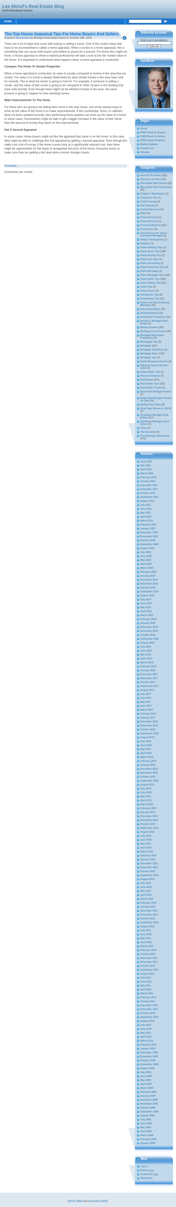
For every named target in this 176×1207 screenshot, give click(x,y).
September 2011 (149, 970)
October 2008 (147, 1107)
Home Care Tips (149, 259)
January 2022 (147, 481)
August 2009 (147, 1068)
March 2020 (146, 568)
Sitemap (145, 152)
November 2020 (149, 536)
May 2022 (145, 465)
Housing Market (149, 313)
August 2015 (147, 784)
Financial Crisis (149, 217)
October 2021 (147, 493)
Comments (149, 1174)
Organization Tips (150, 372)
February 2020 (148, 572)
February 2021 (148, 524)
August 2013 (147, 879)
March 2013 (146, 899)
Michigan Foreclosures (153, 331)
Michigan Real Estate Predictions (152, 336)
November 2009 (149, 1056)
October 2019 (147, 587)
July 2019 (145, 599)
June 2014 (146, 840)
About (143, 128)
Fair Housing (147, 205)
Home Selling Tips (150, 283)
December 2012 (149, 910)
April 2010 (146, 1036)
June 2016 (146, 745)
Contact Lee (147, 148)
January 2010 (147, 1048)
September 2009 (149, 1064)
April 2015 (146, 800)
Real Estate (22, 37)
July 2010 (145, 1025)
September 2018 (149, 639)
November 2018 (149, 631)
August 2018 (147, 643)
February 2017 (148, 713)
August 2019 (147, 595)
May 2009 (145, 1080)
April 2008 (146, 1131)
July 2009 (145, 1072)
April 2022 (146, 469)
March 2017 (146, 709)
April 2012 (146, 942)
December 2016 (149, 721)
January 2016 (147, 765)
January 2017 (147, 717)
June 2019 (146, 603)
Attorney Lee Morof (151, 179)
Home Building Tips (151, 247)
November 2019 (149, 583)
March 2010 (146, 1040)
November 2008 (149, 1103)
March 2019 (146, 615)
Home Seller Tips (150, 279)
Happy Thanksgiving (151, 239)
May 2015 (145, 796)
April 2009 (146, 1084)
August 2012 (147, 926)
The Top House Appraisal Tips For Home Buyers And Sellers (62, 34)
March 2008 (146, 1135)
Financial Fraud (149, 221)
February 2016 (148, 761)
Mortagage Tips (149, 341)
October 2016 (147, 729)
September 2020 (149, 544)
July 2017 (145, 694)
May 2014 (145, 843)
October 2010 (147, 1013)
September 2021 (149, 497)
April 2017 (146, 706)
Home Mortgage (149, 271)
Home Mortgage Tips (152, 275)
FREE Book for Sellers (153, 136)
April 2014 (146, 847)
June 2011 (146, 981)
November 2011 (149, 962)
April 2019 (146, 611)
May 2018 (145, 654)
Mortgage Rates (149, 353)
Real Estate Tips (149, 383)
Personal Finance (150, 376)
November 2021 (149, 489)
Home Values (147, 290)
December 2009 (149, 1052)
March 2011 (146, 993)
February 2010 (148, 1044)
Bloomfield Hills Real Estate (156, 187)
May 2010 (145, 1033)
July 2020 (145, 552)
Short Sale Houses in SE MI (155, 408)
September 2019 (149, 591)
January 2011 (147, 1001)
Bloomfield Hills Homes (153, 183)
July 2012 (145, 930)
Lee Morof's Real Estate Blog (33, 6)
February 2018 (148, 666)
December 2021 (149, 485)
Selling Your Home (150, 404)
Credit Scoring (148, 201)
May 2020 (145, 560)
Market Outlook (149, 327)
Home (8, 21)
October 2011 (147, 966)
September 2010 (149, 1017)
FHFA (143, 213)
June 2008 (146, 1123)
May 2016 (145, 749)
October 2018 (147, 635)
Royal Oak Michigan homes (155, 391)
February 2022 (148, 477)
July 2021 (145, 505)
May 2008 (145, 1127)
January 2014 (147, 859)
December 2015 (149, 769)
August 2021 (147, 501)
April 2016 (146, 753)
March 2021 (146, 520)
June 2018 (146, 650)
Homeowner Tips (149, 298)
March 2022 (146, 473)
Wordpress (146, 1178)
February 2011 (148, 997)
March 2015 (146, 804)
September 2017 (149, 686)
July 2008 (145, 1119)
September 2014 (149, 828)
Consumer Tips (148, 197)
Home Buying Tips (150, 255)
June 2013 (146, 887)
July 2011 (145, 977)
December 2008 (149, 1100)
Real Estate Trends (151, 387)
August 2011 (147, 973)
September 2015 (149, 780)
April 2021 (146, 516)
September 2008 (149, 1111)
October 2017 (147, 682)
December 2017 (149, 674)
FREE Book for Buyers (153, 132)
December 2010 (149, 1005)
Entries (147, 1170)
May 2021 (145, 512)
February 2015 (148, 808)
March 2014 (146, 851)
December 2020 (149, 532)
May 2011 (145, 985)
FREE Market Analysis (152, 140)
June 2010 (146, 1029)
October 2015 (147, 776)
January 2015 (147, 812)
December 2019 (149, 579)
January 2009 (147, 1096)
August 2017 (147, 690)
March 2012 (146, 946)
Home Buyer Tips (150, 251)
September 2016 (149, 733)
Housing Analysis (150, 309)
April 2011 (146, 989)
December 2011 (149, 958)
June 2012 (146, 934)
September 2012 (149, 922)
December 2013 (149, 863)
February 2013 (148, 903)
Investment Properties (152, 317)
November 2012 (149, 914)
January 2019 (147, 623)
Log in (144, 1166)
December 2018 (149, 627)
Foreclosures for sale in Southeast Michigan (153, 234)
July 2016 (145, 741)
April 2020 (146, 564)
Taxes (143, 428)
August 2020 (147, 548)
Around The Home (150, 175)
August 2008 (147, 1115)
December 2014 (149, 816)
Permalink (10, 165)
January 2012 (147, 954)
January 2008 (147, 1143)
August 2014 (147, 832)
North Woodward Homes (154, 361)
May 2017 (145, 702)
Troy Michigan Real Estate (155, 436)
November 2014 (149, 820)
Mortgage (145, 345)
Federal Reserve (149, 209)
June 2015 (146, 792)
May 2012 (145, 938)
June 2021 (146, 509)
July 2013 (145, 883)
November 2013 (149, 867)
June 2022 (146, 461)
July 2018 (145, 646)
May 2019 (145, 607)
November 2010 (149, 1009)
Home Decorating (150, 263)
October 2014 (147, 824)
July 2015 (145, 788)
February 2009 (148, 1092)
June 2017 (146, 698)
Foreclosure (147, 229)
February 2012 (148, 950)
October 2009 (147, 1060)
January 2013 (147, 906)
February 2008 (148, 1139)
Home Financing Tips (152, 267)
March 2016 (146, 757)
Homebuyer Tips (149, 294)
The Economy (148, 432)
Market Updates (149, 144)
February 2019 (148, 619)
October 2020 (147, 540)
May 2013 (145, 891)
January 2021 (147, 528)
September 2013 (149, 875)
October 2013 (147, 871)
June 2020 (146, 556)
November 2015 (149, 773)
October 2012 (147, 918)
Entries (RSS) (75, 1201)
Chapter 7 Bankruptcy (152, 193)
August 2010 (147, 1021)
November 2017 (149, 678)
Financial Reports (150, 225)
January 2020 (147, 576)
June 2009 (146, 1076)
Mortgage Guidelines (152, 349)
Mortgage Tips (148, 357)
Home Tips (146, 287)
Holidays (145, 243)
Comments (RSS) (98, 1201)
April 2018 (146, 658)
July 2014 (145, 836)
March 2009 (146, 1088)
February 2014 (148, 855)
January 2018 (147, 670)
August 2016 (147, 737)
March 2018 (146, 662)
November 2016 (149, 725)
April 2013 (146, 895)
